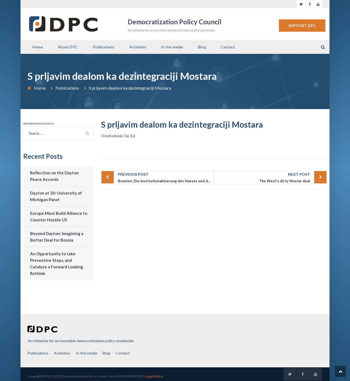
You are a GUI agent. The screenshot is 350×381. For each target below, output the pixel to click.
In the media (172, 47)
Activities (137, 47)
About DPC (68, 47)
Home (38, 47)
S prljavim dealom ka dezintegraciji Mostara (182, 124)
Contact (228, 47)
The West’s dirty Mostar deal (263, 177)
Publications (103, 47)
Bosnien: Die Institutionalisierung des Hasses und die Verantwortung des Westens (166, 177)
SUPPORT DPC (302, 25)
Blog (202, 47)
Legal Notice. (154, 376)
